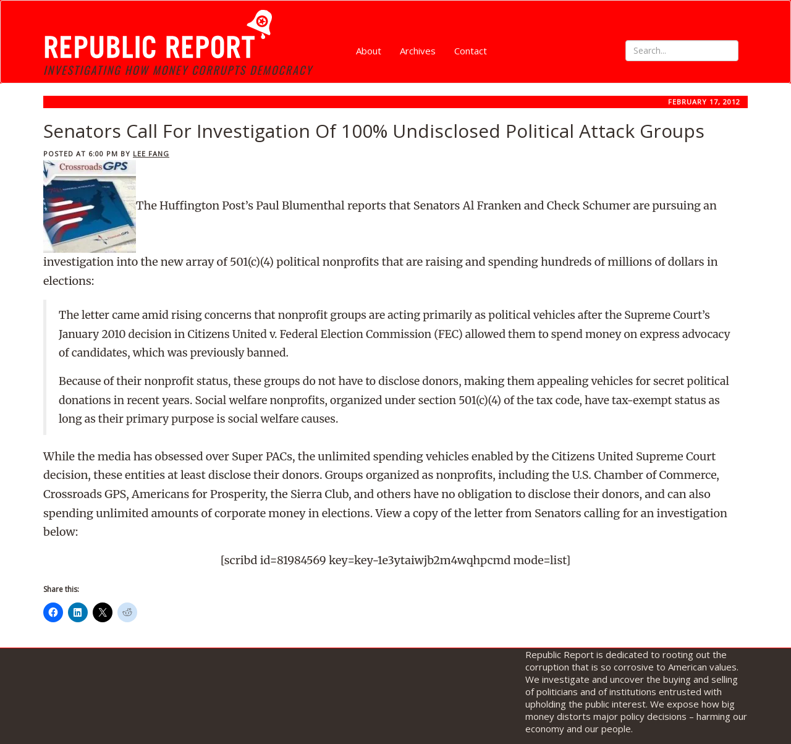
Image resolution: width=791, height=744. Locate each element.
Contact (470, 50)
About (368, 50)
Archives (418, 50)
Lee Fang (151, 153)
